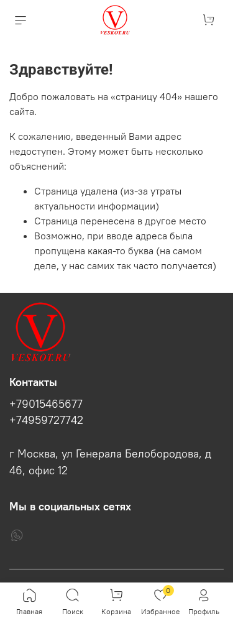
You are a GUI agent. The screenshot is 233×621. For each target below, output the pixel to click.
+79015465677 (46, 404)
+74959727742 (46, 420)
